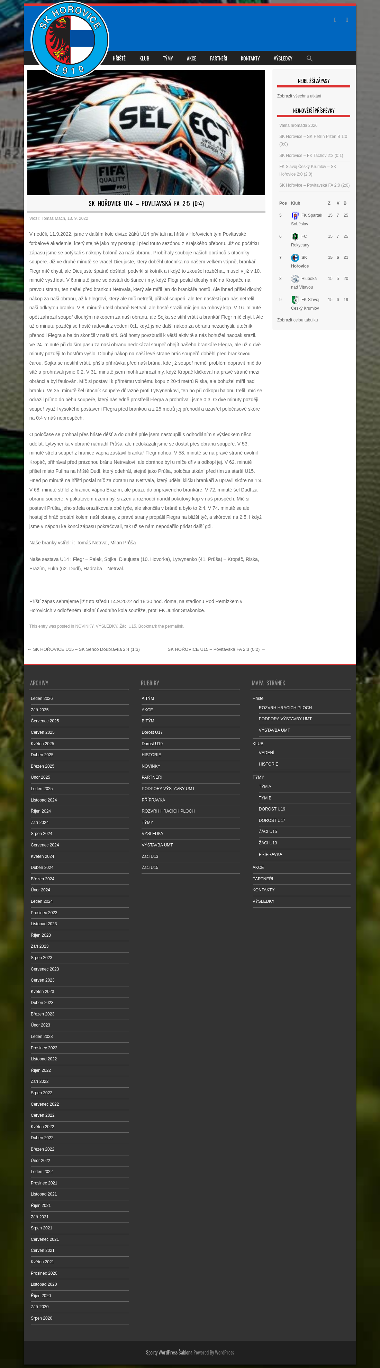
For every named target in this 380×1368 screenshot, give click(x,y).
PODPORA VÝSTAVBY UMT (168, 788)
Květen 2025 (42, 743)
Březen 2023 (42, 1014)
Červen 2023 (43, 980)
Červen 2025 (43, 732)
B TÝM (148, 721)
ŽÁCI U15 (268, 831)
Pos (283, 203)
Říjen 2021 (41, 1205)
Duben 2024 (42, 867)
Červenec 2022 (45, 1104)
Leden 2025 (42, 788)
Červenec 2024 (45, 845)
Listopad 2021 (44, 1194)
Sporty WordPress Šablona (169, 1352)
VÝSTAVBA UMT (157, 845)
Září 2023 (39, 946)
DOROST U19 (272, 809)
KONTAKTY (250, 58)
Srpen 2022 (41, 1092)
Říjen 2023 (41, 935)
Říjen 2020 (41, 1295)
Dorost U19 (152, 743)
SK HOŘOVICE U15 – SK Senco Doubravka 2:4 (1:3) (83, 649)
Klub (295, 203)
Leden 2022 (42, 1171)
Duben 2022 (42, 1137)
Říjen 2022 (41, 1070)
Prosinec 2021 (44, 1183)
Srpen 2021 (41, 1228)
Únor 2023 (40, 1025)
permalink (174, 626)
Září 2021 (39, 1217)
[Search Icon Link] (309, 58)
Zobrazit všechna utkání (299, 96)
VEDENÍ (266, 752)
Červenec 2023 (45, 969)
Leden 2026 (42, 698)
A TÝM (148, 698)
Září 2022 (39, 1081)
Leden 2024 (42, 901)
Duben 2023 (42, 1002)
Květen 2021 (42, 1261)
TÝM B (265, 798)
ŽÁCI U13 (268, 843)
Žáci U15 (127, 626)
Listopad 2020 (44, 1284)
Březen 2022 (42, 1149)
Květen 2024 (42, 856)
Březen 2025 (42, 766)
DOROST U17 (272, 820)
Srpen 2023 (41, 957)
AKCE (191, 58)
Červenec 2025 (45, 721)
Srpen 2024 (41, 833)
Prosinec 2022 (44, 1048)
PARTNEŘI (218, 58)
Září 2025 (39, 710)
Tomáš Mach (53, 218)
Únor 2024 (40, 890)
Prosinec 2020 (44, 1273)
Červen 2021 (43, 1250)
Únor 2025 (40, 777)
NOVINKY (84, 626)
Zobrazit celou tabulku (297, 320)
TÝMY (168, 58)
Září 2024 (39, 822)
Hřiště (119, 58)
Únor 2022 (40, 1160)
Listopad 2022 (44, 1059)
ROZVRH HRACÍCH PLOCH (168, 811)
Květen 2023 (42, 991)
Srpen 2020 (41, 1318)
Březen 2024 (42, 879)
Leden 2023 (42, 1036)
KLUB (144, 58)
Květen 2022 (42, 1126)
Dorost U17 (152, 732)
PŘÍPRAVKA (153, 800)
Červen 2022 (43, 1115)
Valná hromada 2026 (298, 125)
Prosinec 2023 (44, 912)
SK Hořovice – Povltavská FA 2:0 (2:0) (314, 185)
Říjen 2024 (41, 811)
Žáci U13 (150, 856)
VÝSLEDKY (283, 58)
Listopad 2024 (44, 800)
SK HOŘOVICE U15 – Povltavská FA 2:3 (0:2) (216, 649)
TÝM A (265, 786)
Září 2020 (39, 1306)
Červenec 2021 (45, 1239)
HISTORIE (151, 754)
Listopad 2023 (44, 923)
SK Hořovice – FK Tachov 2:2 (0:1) (311, 155)
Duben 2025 (42, 754)
